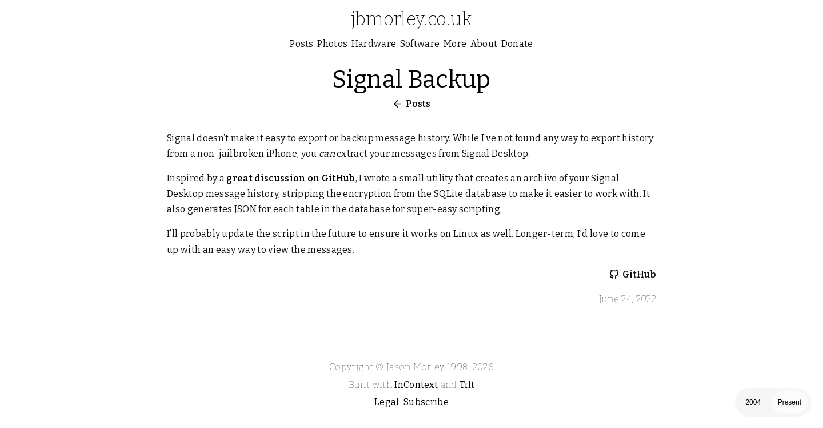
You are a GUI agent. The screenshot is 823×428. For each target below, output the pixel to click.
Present (789, 402)
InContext (416, 384)
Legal (386, 402)
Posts (418, 103)
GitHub (639, 274)
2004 (753, 402)
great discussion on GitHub (290, 178)
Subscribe (426, 402)
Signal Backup (411, 79)
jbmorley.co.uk (411, 19)
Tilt (467, 384)
